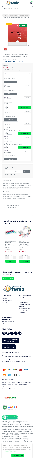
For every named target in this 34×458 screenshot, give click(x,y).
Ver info (27, 73)
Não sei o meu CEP (10, 174)
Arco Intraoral (24, 15)
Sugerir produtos (8, 278)
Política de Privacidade (9, 451)
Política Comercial (23, 302)
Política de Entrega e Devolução (24, 305)
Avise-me (10, 82)
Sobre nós (4, 298)
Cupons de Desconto (24, 300)
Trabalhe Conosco (7, 300)
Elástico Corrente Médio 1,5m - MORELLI (24, 242)
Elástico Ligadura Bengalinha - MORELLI (10, 242)
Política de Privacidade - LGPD (8, 322)
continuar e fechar (18, 455)
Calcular (26, 172)
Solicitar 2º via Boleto (7, 302)
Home (5, 15)
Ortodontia (13, 15)
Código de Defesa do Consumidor (24, 311)
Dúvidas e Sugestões (24, 308)
